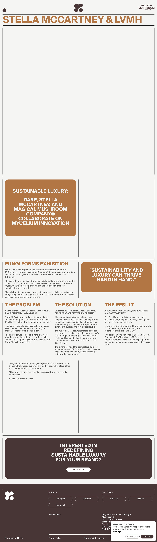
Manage (117, 532)
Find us (140, 499)
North (20, 538)
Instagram (60, 499)
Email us (114, 499)
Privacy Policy (55, 538)
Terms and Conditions (94, 538)
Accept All (147, 536)
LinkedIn (87, 499)
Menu (4, 10)
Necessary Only (132, 536)
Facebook (60, 505)
